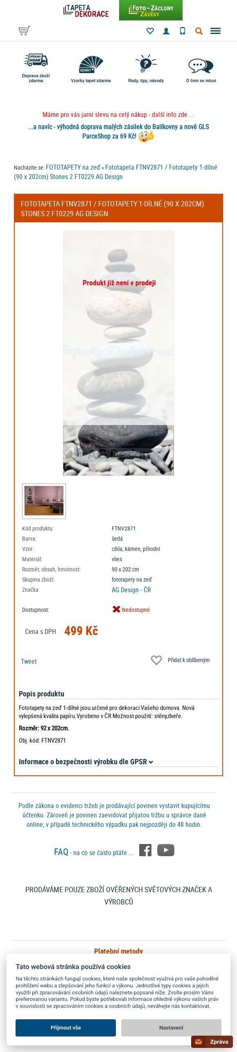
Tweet (29, 661)
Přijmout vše (66, 1028)
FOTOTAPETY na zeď (73, 167)
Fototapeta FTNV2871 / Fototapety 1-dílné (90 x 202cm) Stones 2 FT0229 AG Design (115, 172)
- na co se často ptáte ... (94, 852)
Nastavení (171, 1028)
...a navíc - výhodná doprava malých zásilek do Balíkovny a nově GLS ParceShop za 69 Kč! (118, 131)
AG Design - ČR (131, 589)
